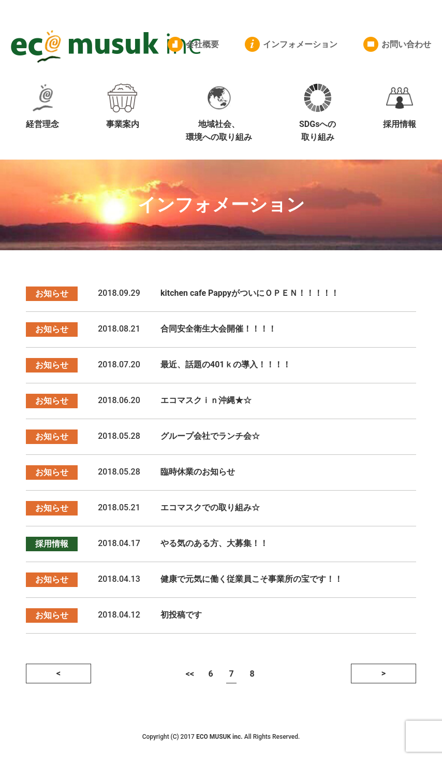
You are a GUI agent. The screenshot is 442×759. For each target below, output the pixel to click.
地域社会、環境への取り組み (219, 112)
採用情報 (399, 106)
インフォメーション (300, 44)
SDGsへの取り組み (317, 112)
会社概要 (202, 44)
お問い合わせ (406, 44)
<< (190, 674)
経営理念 (42, 106)
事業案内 (122, 106)
